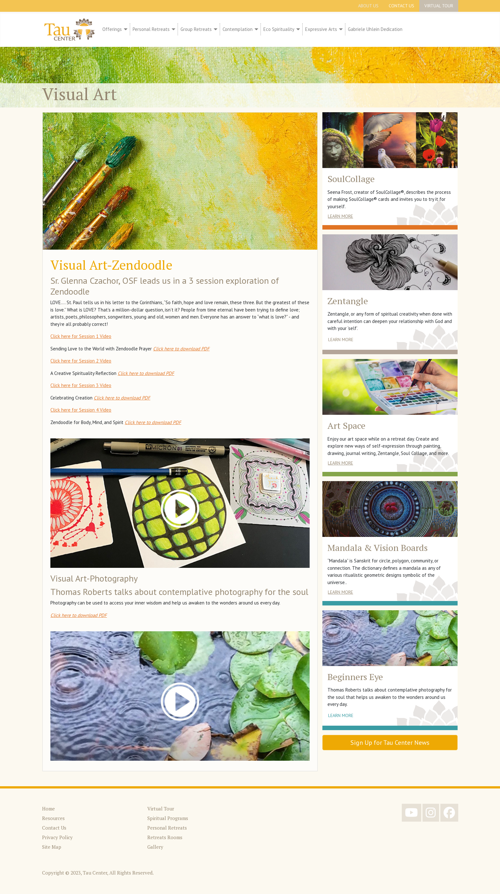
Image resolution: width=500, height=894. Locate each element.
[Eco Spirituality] (297, 29)
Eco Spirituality (278, 29)
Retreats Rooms (164, 837)
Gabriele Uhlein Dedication (375, 29)
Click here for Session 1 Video (80, 336)
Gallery (155, 847)
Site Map (51, 847)
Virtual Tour (438, 6)
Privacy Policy (57, 837)
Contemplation (238, 29)
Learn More (340, 216)
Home (48, 808)
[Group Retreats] (214, 29)
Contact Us (401, 6)
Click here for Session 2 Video (80, 361)
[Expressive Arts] (340, 29)
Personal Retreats (151, 29)
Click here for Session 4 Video (80, 410)
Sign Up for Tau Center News (390, 742)
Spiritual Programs (167, 818)
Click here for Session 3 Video (80, 385)
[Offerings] (125, 29)
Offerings (112, 29)
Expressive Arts (321, 29)
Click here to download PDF (181, 349)
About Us (368, 6)
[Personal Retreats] (172, 29)
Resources (53, 818)
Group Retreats (196, 29)
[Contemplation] (255, 29)
